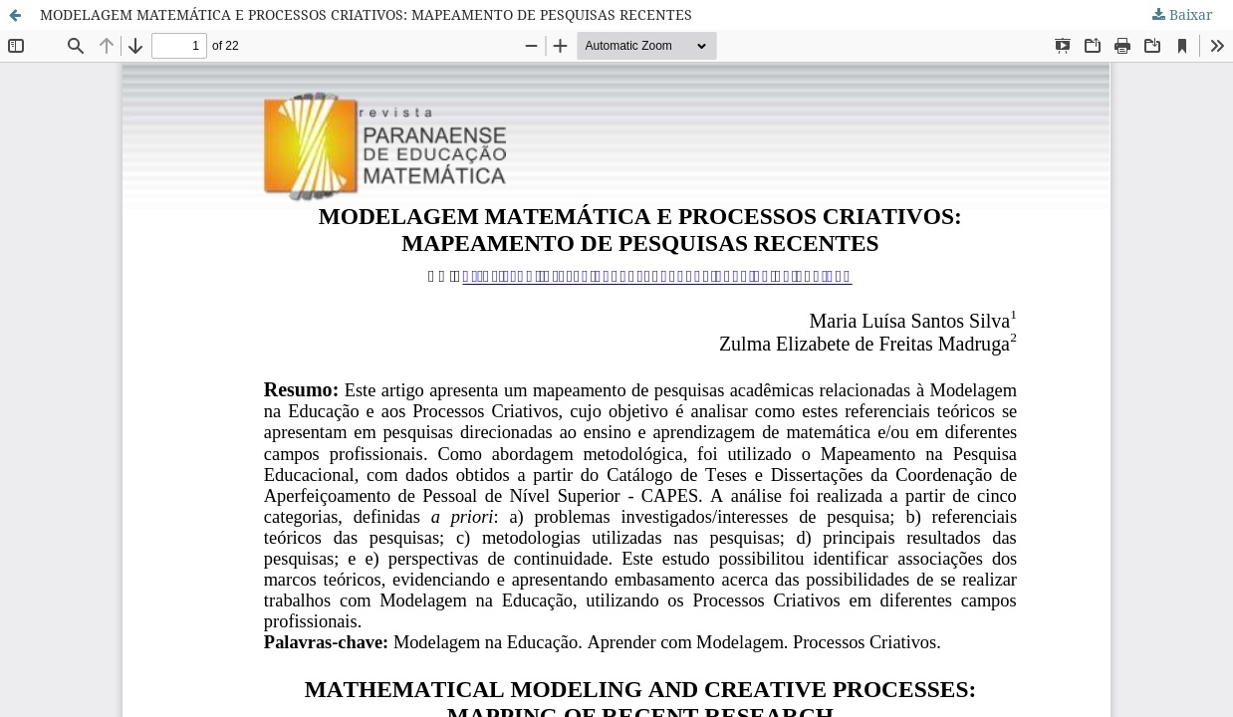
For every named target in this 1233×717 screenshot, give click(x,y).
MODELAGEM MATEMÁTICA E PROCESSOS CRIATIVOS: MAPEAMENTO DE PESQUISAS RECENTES (366, 14)
